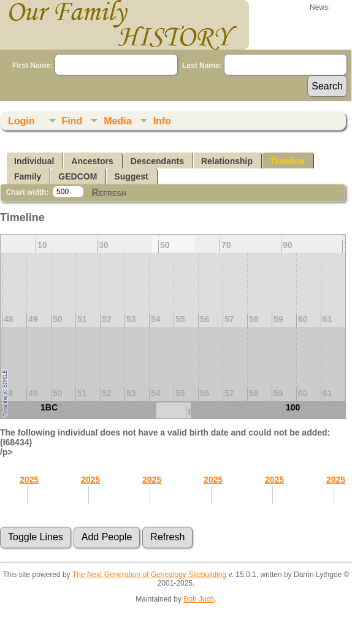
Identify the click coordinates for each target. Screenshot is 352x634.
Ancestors (92, 161)
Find (72, 121)
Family (27, 176)
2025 (29, 480)
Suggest (131, 176)
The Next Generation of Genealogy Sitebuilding (149, 574)
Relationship (227, 161)
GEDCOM (77, 176)
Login (21, 121)
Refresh (108, 192)
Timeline (287, 161)
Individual (34, 161)
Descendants (157, 161)
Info (162, 121)
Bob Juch (198, 599)
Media (117, 121)
